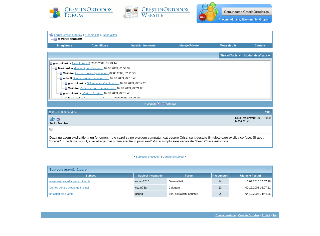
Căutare (260, 45)
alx (52, 119)
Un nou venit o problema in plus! (69, 187)
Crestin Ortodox (248, 215)
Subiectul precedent (148, 156)
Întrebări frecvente (143, 45)
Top (275, 215)
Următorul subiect (173, 156)
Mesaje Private (189, 45)
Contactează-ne (225, 215)
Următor (171, 103)
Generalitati (92, 34)
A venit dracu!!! (81, 63)
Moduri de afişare (255, 55)
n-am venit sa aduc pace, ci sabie (69, 181)
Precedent (150, 103)
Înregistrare (64, 45)
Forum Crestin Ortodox (68, 34)
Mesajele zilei (228, 45)
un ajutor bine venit (61, 193)
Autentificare (99, 45)
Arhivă (266, 215)
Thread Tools (229, 55)
